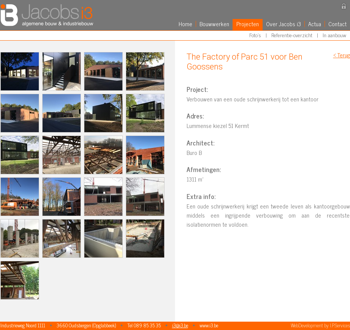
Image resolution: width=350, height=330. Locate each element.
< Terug (341, 55)
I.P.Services (340, 325)
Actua (314, 23)
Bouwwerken (214, 23)
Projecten (247, 23)
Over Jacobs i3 (283, 23)
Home (185, 23)
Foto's (255, 34)
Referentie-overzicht (291, 34)
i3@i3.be (180, 325)
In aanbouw (334, 34)
